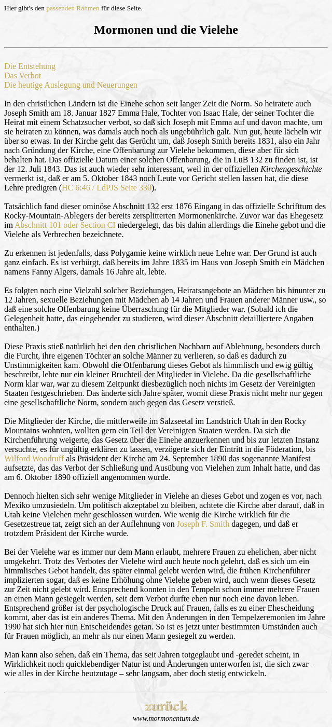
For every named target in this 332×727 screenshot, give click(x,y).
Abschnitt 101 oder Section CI (65, 225)
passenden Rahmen (73, 8)
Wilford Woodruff (34, 458)
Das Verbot (22, 75)
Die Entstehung (30, 66)
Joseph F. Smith (203, 523)
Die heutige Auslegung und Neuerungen (70, 84)
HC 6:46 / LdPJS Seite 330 (106, 187)
